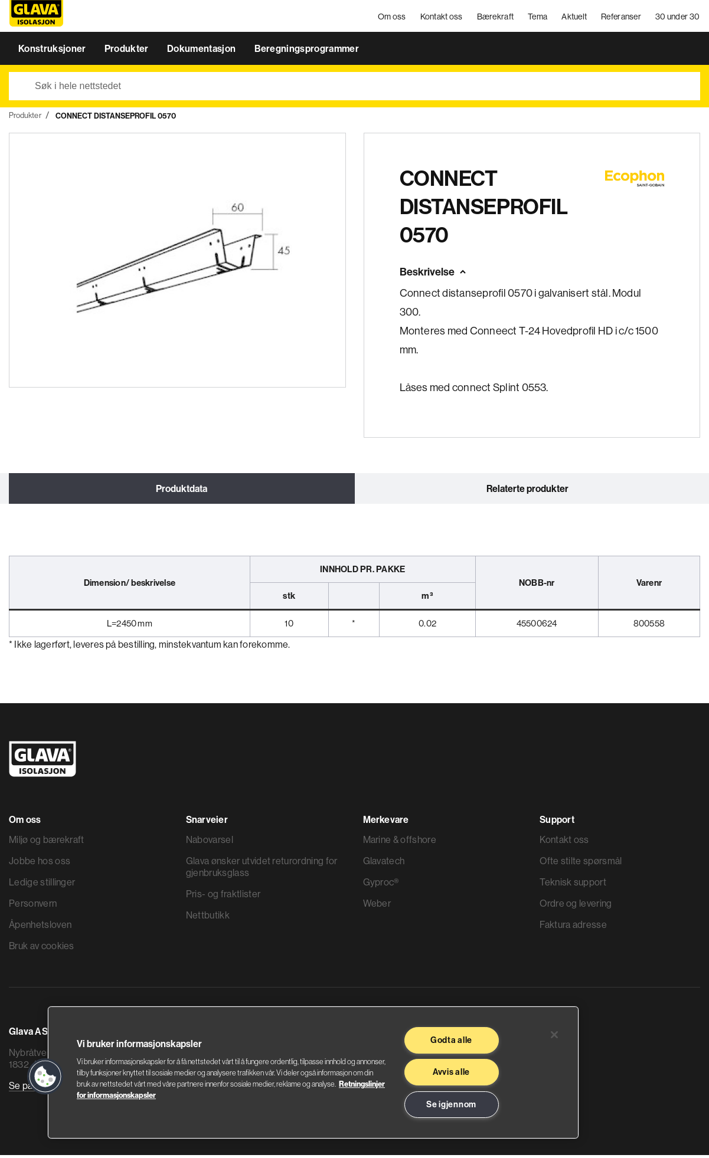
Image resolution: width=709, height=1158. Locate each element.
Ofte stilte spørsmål (581, 864)
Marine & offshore (399, 842)
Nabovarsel (209, 842)
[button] (45, 1076)
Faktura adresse (573, 927)
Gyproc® (381, 885)
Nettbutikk (208, 918)
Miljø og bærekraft (46, 842)
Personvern (33, 906)
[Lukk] (554, 1035)
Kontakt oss (441, 17)
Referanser (622, 17)
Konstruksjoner (53, 52)
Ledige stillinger (42, 885)
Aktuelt (574, 17)
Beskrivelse (427, 275)
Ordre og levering (576, 906)
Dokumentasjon (202, 52)
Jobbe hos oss (39, 864)
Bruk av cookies (41, 948)
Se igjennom (451, 1104)
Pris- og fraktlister (223, 897)
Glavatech (384, 864)
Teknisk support (573, 885)
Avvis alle (451, 1072)
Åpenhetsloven (40, 927)
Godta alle (451, 1040)
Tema (538, 17)
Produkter (127, 52)
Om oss (392, 17)
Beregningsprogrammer (306, 52)
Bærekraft (495, 17)
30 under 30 (678, 17)
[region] (313, 1072)
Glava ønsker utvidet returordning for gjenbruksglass (262, 869)
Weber (377, 906)
